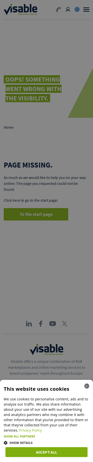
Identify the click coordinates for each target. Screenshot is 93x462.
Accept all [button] (46, 452)
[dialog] (46, 421)
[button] (46, 436)
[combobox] (86, 386)
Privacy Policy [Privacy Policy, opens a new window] (30, 430)
